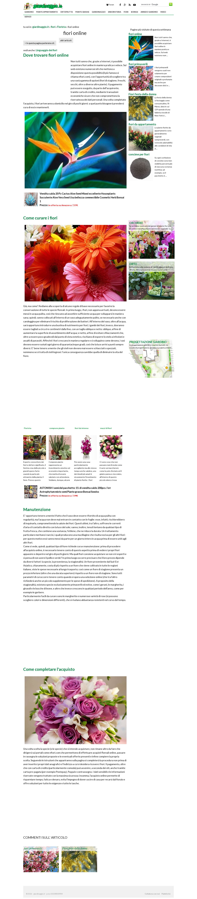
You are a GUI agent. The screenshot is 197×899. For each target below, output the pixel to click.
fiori (126, 12)
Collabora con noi (152, 894)
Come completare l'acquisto (49, 669)
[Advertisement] (55, 23)
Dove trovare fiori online (46, 55)
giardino (29, 12)
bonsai (134, 12)
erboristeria (114, 12)
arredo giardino (149, 12)
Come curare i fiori (40, 217)
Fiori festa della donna (74, 848)
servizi (27, 17)
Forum (110, 5)
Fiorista (61, 26)
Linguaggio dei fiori (46, 50)
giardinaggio (98, 12)
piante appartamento (47, 12)
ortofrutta (66, 12)
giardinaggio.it (40, 26)
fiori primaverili (33, 848)
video (163, 12)
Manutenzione (37, 509)
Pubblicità (166, 894)
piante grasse (82, 12)
